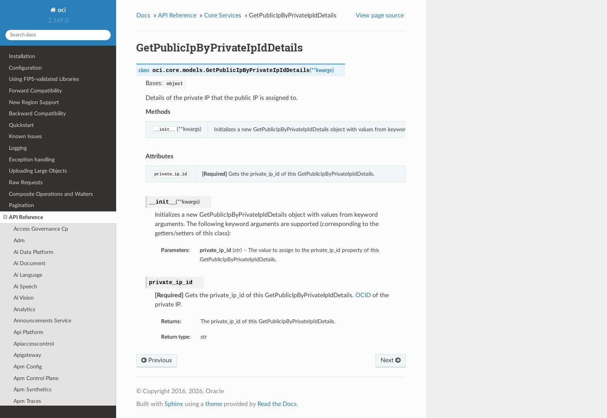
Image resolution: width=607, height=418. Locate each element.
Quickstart (21, 125)
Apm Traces (27, 401)
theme (213, 404)
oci (61, 10)
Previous (156, 360)
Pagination (21, 205)
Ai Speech (25, 287)
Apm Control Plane (36, 378)
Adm (19, 240)
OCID (363, 295)
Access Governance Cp (41, 229)
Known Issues (25, 136)
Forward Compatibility (35, 91)
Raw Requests (26, 182)
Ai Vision (24, 298)
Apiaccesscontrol (34, 344)
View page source (380, 15)
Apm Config (28, 367)
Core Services (222, 15)
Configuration (25, 68)
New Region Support (34, 102)
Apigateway (27, 355)
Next (391, 360)
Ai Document (29, 263)
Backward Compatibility (37, 113)
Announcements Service (42, 321)
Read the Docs (277, 404)
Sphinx (174, 404)
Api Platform (28, 332)
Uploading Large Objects (38, 171)
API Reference (23, 217)
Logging (18, 148)
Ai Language (28, 275)
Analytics (24, 309)
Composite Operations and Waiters (51, 194)
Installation (22, 56)
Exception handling (32, 160)
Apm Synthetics (32, 389)
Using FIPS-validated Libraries (44, 79)
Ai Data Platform (33, 252)
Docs (143, 15)
